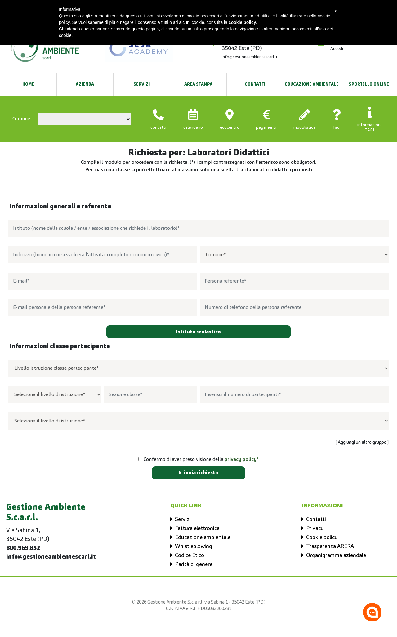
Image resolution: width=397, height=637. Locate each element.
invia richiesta (201, 472)
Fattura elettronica (197, 528)
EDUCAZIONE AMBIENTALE (312, 84)
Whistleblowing (193, 546)
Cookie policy (322, 537)
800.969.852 (23, 548)
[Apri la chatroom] (372, 612)
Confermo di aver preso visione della (198, 459)
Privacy (315, 528)
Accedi (336, 49)
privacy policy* (242, 459)
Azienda (85, 84)
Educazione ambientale (202, 537)
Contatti (255, 84)
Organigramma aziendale (336, 555)
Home (28, 84)
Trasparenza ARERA (330, 546)
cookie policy (242, 22)
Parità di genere (193, 564)
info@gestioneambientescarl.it (250, 57)
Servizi (141, 84)
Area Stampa (198, 84)
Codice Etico (189, 555)
